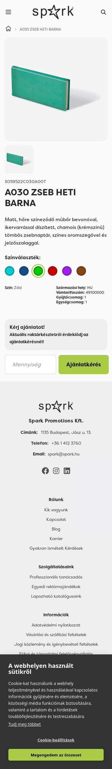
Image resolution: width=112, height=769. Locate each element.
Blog (56, 529)
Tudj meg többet (24, 724)
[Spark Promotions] (53, 12)
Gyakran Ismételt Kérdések (56, 548)
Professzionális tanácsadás (56, 577)
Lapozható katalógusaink (56, 596)
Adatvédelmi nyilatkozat (56, 625)
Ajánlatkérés (83, 364)
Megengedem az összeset (56, 755)
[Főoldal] (56, 407)
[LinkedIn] (67, 470)
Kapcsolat (56, 519)
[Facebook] (45, 470)
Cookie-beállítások (56, 740)
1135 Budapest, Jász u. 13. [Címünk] (66, 432)
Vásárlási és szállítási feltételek (56, 634)
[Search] (103, 12)
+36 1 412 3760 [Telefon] (66, 443)
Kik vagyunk (56, 509)
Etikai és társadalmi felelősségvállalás (56, 653)
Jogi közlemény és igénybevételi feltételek (56, 644)
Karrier (56, 538)
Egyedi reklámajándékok (56, 586)
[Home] (8, 29)
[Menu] (8, 12)
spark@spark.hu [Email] (63, 454)
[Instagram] (56, 470)
